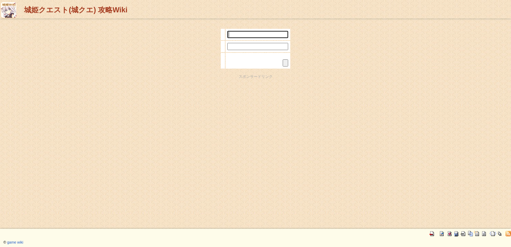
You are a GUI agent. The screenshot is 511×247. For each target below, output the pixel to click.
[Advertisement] (255, 94)
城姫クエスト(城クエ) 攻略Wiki (76, 10)
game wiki (15, 242)
